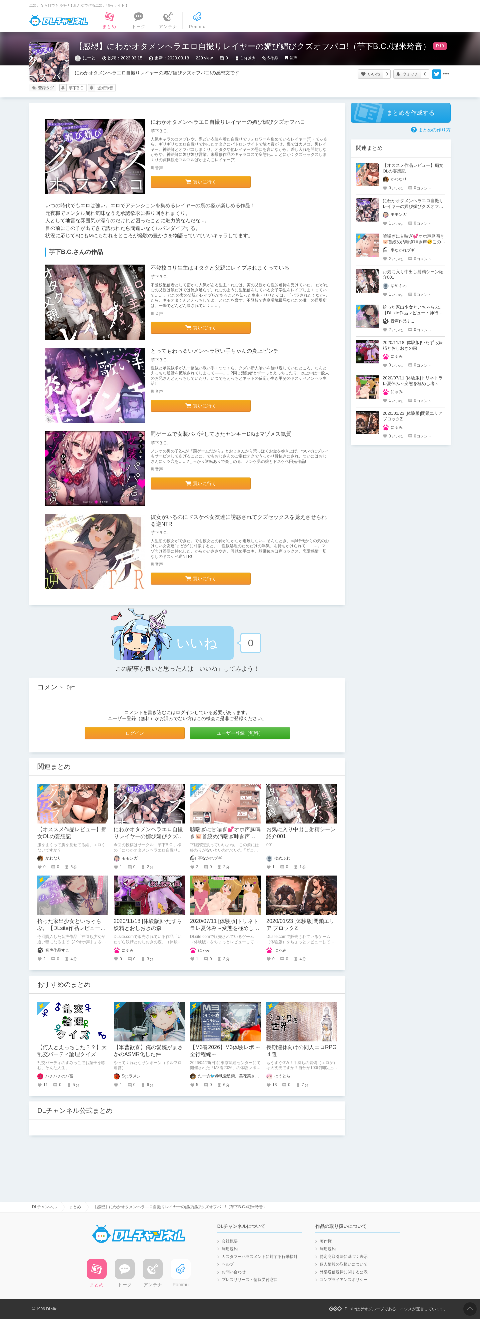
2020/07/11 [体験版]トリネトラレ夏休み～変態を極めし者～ (224, 928)
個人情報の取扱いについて (344, 1264)
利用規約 (230, 1249)
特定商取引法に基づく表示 (344, 1256)
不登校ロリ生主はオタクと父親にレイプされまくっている (220, 268)
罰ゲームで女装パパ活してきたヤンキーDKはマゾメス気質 (221, 434)
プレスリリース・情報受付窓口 (250, 1279)
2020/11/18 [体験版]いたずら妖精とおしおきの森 (413, 345)
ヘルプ (228, 1264)
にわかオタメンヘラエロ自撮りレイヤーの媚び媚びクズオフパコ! (229, 122)
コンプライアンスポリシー (344, 1279)
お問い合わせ (234, 1272)
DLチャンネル (58, 20)
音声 (293, 57)
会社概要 (230, 1241)
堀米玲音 (105, 88)
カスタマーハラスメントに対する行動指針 (260, 1256)
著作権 (326, 1241)
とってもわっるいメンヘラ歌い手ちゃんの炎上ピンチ (215, 351)
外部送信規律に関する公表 (344, 1272)
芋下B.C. (76, 88)
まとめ (75, 1207)
